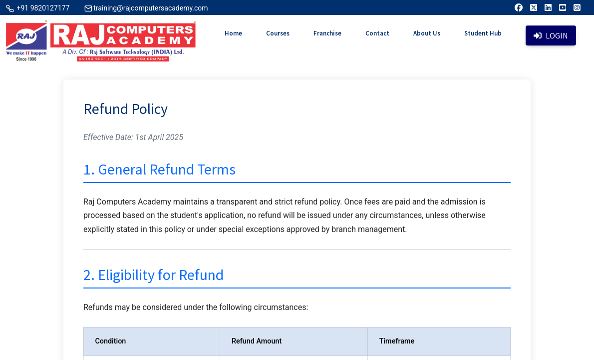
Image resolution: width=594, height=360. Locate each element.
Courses (278, 33)
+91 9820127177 (42, 8)
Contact (377, 33)
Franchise (327, 33)
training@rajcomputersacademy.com (150, 8)
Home (233, 33)
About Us (426, 33)
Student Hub (483, 33)
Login (551, 35)
